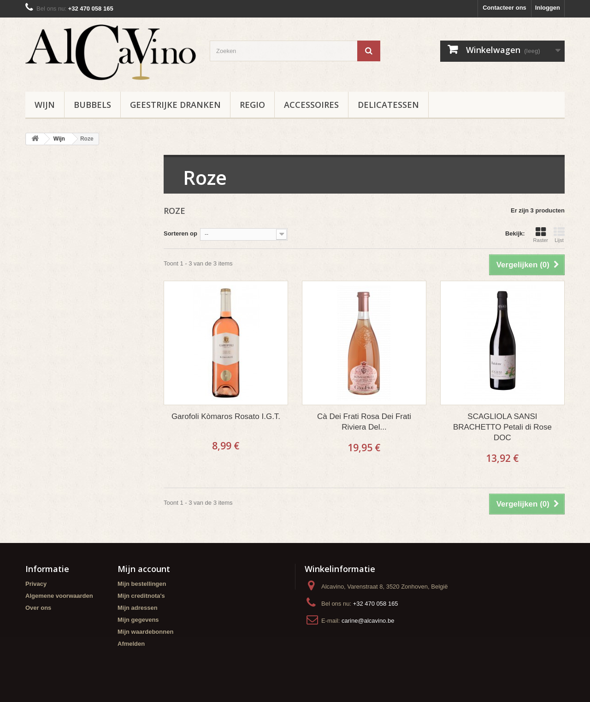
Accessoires (311, 104)
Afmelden (131, 643)
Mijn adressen (138, 607)
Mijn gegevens (138, 619)
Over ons (38, 607)
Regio (252, 104)
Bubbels (92, 104)
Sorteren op (180, 233)
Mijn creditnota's (141, 595)
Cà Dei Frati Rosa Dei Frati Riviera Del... (364, 421)
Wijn (45, 104)
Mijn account (144, 568)
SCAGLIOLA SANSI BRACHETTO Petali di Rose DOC (502, 427)
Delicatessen (388, 104)
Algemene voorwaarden (59, 595)
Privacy (36, 583)
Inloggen (547, 7)
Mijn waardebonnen (145, 631)
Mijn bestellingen (142, 583)
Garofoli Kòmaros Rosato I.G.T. (225, 416)
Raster (540, 234)
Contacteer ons (504, 7)
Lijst (559, 234)
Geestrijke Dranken (175, 104)
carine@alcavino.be (368, 620)
